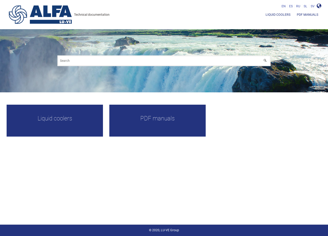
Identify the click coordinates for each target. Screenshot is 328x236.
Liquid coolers (278, 14)
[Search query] (164, 60)
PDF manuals (307, 14)
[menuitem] (278, 14)
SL (305, 6)
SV (313, 6)
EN (284, 6)
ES (291, 6)
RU (298, 6)
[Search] (266, 60)
